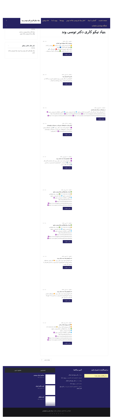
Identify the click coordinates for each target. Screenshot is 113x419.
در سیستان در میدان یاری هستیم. (98, 109)
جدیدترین (43, 370)
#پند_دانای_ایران (40, 386)
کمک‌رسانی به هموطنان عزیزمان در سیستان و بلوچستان (59, 125)
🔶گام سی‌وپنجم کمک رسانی (65, 324)
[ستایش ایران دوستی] (50, 379)
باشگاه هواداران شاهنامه (99, 26)
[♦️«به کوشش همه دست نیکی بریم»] (89, 271)
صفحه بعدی (46, 360)
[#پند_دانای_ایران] (50, 390)
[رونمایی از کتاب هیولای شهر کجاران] (89, 56)
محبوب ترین (18, 370)
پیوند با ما (54, 20)
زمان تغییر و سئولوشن (47, 410)
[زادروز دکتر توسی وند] (89, 89)
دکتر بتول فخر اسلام (73, 375)
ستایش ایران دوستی (39, 375)
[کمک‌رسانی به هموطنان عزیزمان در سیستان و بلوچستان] (89, 138)
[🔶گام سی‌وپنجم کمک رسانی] (89, 337)
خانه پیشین (45, 20)
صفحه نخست (103, 20)
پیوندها (62, 20)
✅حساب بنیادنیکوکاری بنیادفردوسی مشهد (62, 191)
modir (70, 41)
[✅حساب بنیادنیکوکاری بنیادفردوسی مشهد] (89, 204)
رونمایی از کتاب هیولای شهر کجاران (64, 43)
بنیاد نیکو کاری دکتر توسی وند (31, 20)
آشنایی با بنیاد (92, 20)
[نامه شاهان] (50, 401)
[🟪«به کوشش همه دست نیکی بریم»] (89, 171)
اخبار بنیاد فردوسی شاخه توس (75, 20)
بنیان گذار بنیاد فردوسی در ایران (27, 32)
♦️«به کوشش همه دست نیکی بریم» (64, 258)
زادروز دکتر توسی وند (67, 76)
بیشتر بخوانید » (67, 54)
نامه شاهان (41, 397)
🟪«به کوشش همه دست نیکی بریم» (64, 158)
